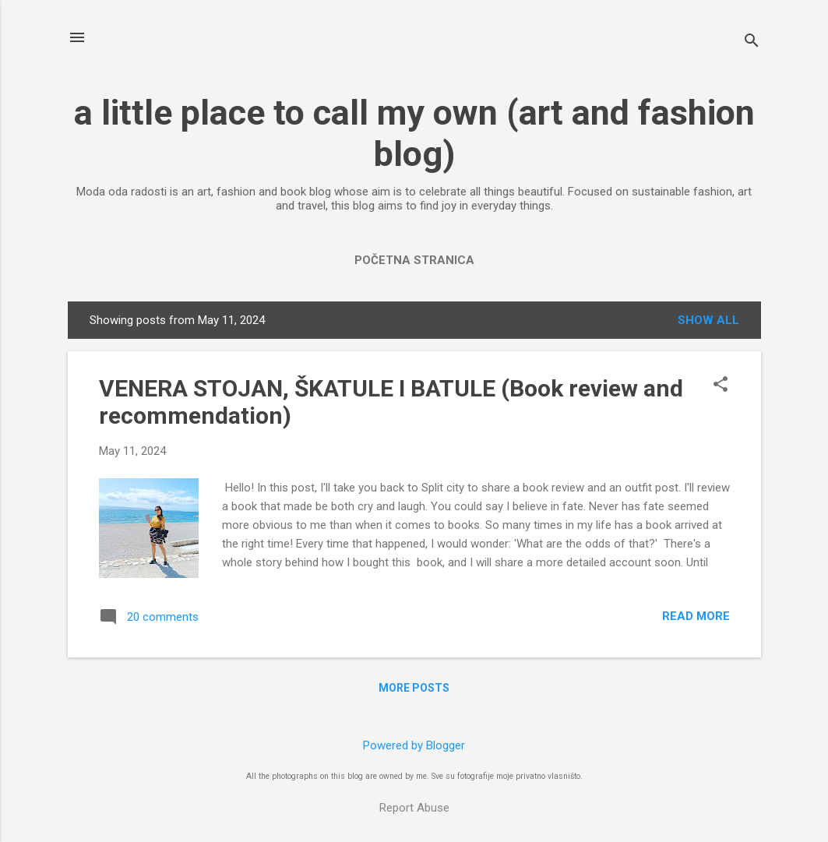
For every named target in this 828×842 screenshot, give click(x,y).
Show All (708, 320)
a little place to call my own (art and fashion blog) (414, 133)
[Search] (751, 42)
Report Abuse (414, 808)
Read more (696, 616)
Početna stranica (414, 260)
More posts (414, 688)
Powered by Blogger (414, 745)
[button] (720, 385)
